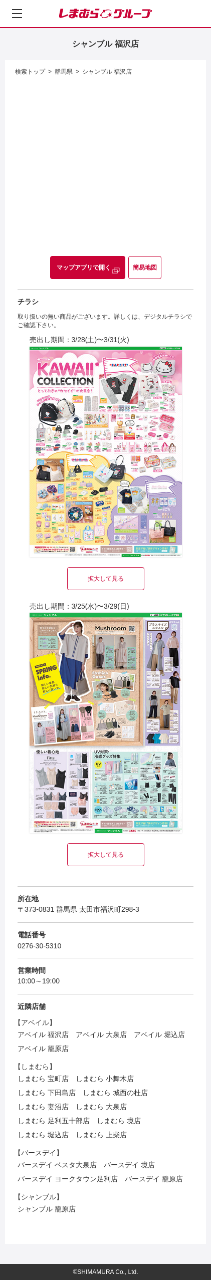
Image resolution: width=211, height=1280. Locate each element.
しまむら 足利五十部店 (54, 1121)
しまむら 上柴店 (101, 1135)
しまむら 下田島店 (47, 1093)
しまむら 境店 (119, 1121)
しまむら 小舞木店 (105, 1079)
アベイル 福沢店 (43, 1035)
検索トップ (30, 71)
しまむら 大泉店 (101, 1107)
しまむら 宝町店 (43, 1079)
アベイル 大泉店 (101, 1035)
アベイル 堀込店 (159, 1035)
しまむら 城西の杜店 (115, 1093)
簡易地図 (145, 267)
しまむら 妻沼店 (43, 1107)
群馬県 (64, 71)
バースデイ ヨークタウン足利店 (68, 1179)
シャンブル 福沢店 (107, 71)
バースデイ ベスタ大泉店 (57, 1165)
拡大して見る (106, 578)
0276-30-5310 (39, 946)
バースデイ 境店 (129, 1165)
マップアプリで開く (84, 267)
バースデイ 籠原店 (154, 1179)
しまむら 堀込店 (43, 1135)
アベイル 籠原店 (43, 1049)
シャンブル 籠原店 (47, 1209)
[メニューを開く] (17, 14)
